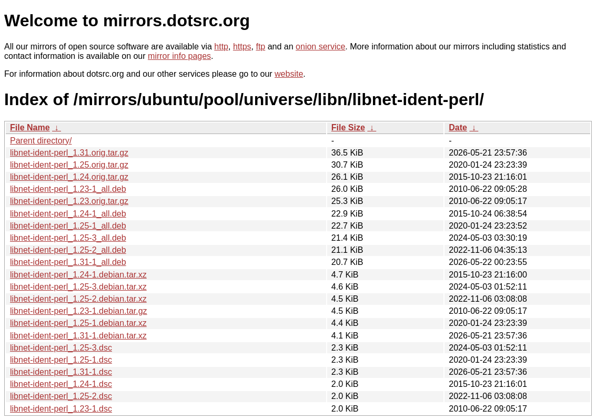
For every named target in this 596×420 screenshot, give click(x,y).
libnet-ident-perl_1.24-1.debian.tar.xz (78, 274)
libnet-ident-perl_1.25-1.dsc (61, 359)
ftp (260, 46)
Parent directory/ (41, 140)
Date (458, 127)
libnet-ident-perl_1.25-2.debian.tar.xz (78, 298)
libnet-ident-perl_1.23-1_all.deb (68, 189)
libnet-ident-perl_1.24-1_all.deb (68, 213)
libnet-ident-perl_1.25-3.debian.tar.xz (78, 286)
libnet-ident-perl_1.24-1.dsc (61, 384)
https (242, 46)
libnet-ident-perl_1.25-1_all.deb (68, 225)
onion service (320, 46)
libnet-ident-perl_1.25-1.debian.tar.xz (78, 323)
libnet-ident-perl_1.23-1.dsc (61, 408)
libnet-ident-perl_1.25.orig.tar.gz (69, 164)
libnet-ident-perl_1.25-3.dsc (61, 347)
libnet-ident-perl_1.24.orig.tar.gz (69, 176)
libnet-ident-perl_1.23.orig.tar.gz (69, 201)
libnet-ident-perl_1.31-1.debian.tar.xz (78, 335)
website (289, 73)
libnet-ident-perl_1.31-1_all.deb (68, 262)
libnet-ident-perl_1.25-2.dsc (61, 396)
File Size (348, 127)
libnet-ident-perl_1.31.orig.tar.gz (69, 152)
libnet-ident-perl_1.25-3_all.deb (68, 237)
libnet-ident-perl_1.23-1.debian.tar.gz (78, 310)
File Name (30, 127)
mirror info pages (179, 56)
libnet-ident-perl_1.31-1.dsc (61, 371)
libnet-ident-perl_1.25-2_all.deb (68, 249)
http (221, 46)
